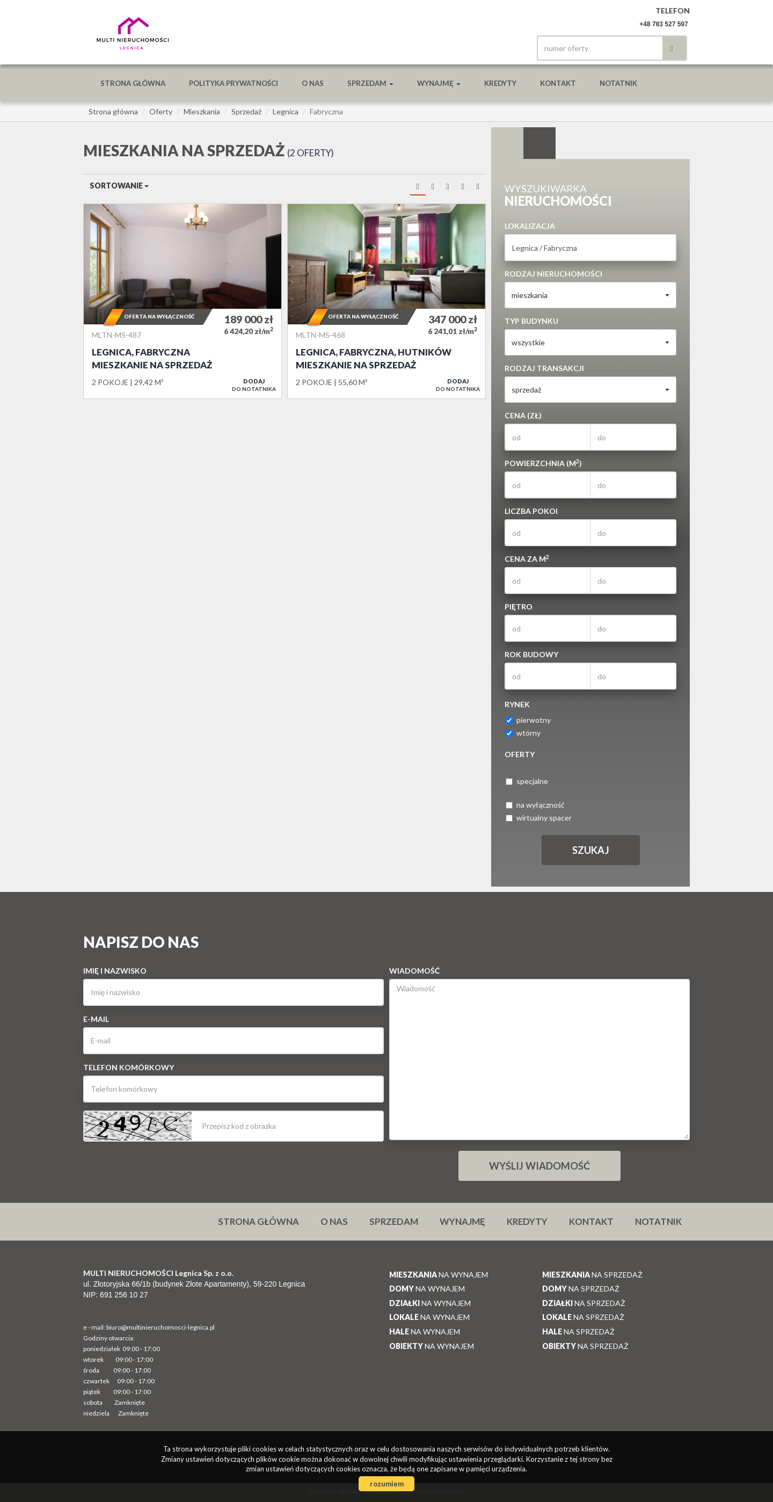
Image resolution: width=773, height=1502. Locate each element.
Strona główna (132, 83)
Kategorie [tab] (539, 143)
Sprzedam (393, 1221)
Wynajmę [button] (439, 83)
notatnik (618, 83)
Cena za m (527, 558)
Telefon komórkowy (128, 1067)
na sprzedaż (592, 1274)
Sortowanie (119, 185)
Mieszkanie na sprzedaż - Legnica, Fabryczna (182, 301)
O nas (313, 83)
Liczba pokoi (531, 511)
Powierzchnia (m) (543, 463)
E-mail (96, 1019)
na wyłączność (535, 804)
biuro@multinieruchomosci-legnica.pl (160, 1327)
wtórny (523, 732)
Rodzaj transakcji (544, 368)
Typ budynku (531, 320)
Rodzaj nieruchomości (553, 273)
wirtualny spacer (539, 817)
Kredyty (500, 83)
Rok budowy (531, 654)
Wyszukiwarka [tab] (507, 143)
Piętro (519, 606)
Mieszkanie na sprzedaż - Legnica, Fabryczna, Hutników (386, 301)
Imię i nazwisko (115, 970)
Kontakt (558, 83)
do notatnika (254, 385)
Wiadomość (414, 970)
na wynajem (438, 1274)
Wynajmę (462, 1221)
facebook (509, 48)
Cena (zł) (523, 415)
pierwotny (528, 719)
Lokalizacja (530, 225)
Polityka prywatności (233, 83)
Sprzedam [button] (370, 83)
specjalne (527, 781)
